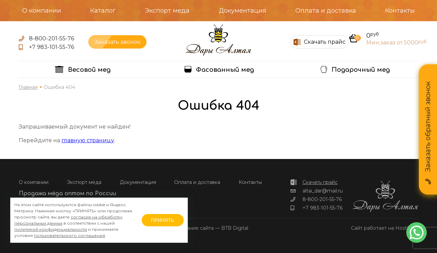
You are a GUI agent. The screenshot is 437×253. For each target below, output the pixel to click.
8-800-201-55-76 (51, 38)
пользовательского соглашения (69, 235)
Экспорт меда (167, 10)
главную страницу (87, 140)
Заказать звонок (118, 42)
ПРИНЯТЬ (162, 220)
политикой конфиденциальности (50, 229)
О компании (41, 10)
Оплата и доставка (325, 10)
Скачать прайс (320, 182)
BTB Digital (234, 228)
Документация (242, 10)
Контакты (400, 10)
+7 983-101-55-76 (51, 47)
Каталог (103, 10)
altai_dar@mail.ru (322, 191)
